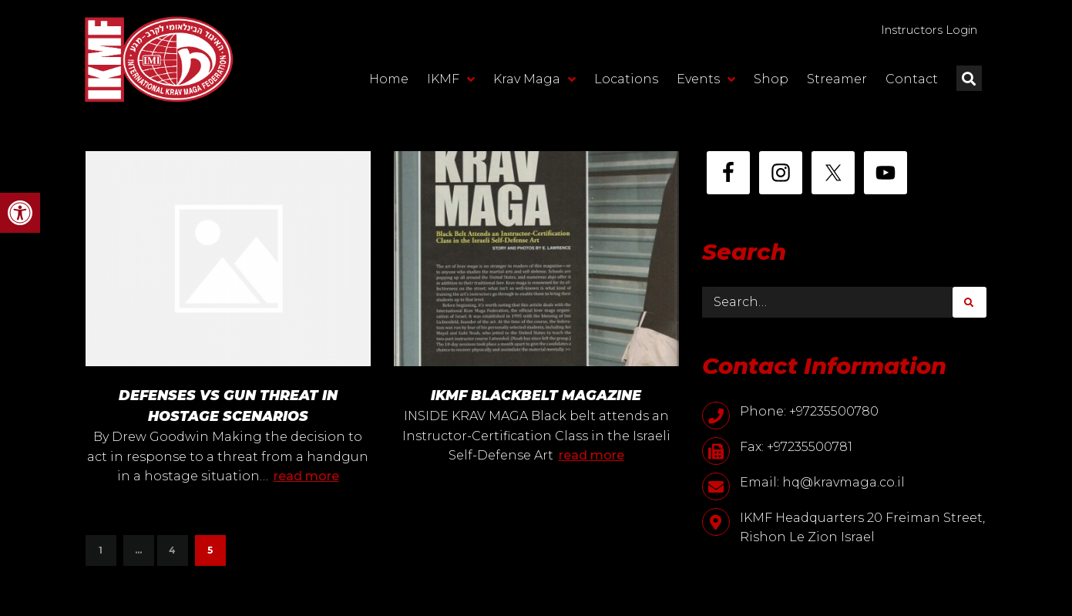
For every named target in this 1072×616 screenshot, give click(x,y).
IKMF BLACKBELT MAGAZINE (536, 395)
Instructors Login (918, 31)
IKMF (451, 82)
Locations (626, 82)
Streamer (837, 82)
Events (706, 82)
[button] (20, 213)
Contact (911, 82)
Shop (771, 82)
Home (388, 82)
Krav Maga (534, 82)
